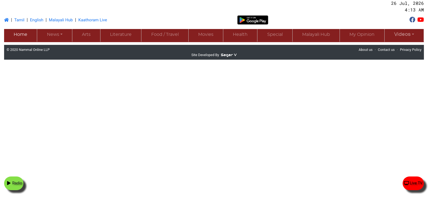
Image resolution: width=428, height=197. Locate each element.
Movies (205, 34)
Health (240, 34)
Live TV (413, 183)
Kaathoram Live (92, 20)
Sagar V (229, 55)
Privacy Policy (410, 50)
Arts (86, 34)
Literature (121, 34)
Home (20, 34)
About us (366, 50)
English (36, 20)
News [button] (53, 34)
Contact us (386, 50)
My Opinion (361, 34)
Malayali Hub (61, 20)
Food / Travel (165, 34)
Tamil (19, 20)
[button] (404, 35)
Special (275, 34)
